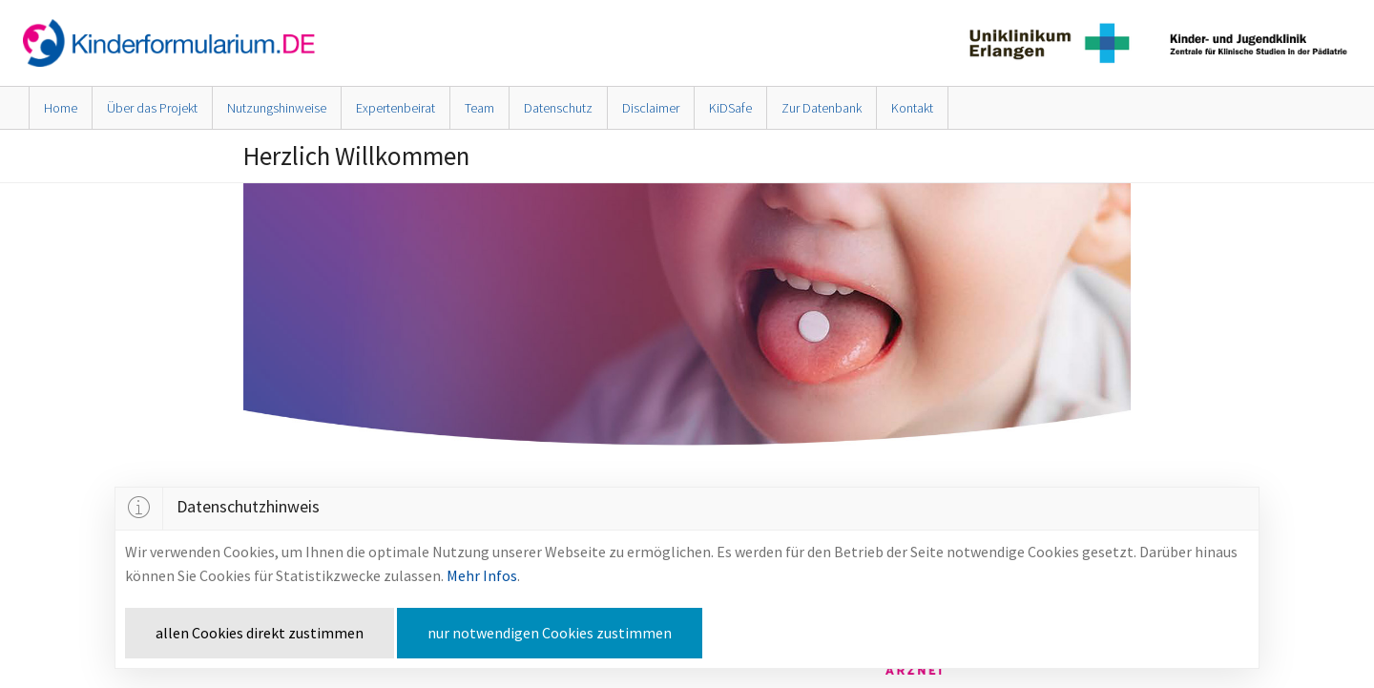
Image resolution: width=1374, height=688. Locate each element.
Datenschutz (558, 107)
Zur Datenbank (821, 107)
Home (60, 107)
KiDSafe (730, 107)
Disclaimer (650, 107)
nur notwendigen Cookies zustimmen (549, 632)
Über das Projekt (152, 107)
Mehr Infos (482, 575)
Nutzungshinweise (276, 107)
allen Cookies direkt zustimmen (260, 632)
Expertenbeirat (395, 107)
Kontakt (912, 107)
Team (479, 107)
